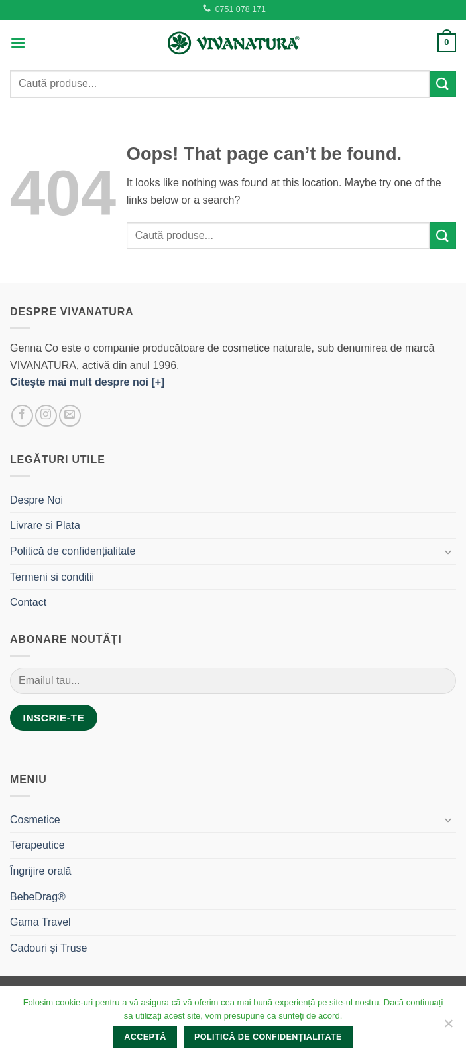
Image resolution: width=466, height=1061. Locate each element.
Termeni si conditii (52, 577)
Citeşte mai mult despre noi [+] (87, 382)
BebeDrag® (38, 896)
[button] (18, 43)
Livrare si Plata (45, 525)
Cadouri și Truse (48, 948)
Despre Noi (36, 500)
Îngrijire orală (40, 871)
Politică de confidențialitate (72, 551)
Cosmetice (35, 819)
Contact (28, 602)
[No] (448, 1027)
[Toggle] (448, 551)
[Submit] (443, 84)
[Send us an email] (70, 416)
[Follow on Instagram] (46, 416)
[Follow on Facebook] (22, 416)
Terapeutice (37, 845)
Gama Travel (40, 922)
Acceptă (145, 1037)
